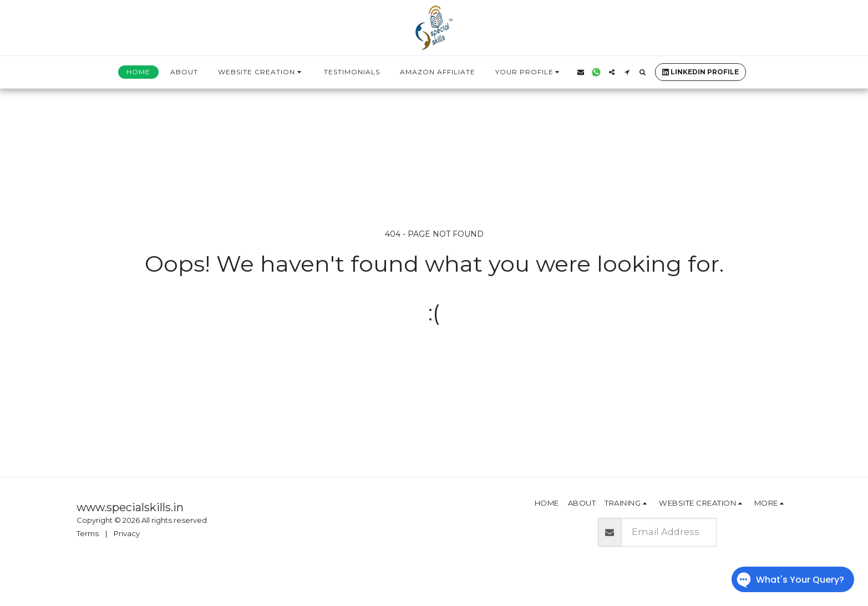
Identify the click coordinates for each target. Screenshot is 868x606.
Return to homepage (434, 357)
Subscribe (754, 531)
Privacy (127, 533)
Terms (88, 533)
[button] (261, 72)
